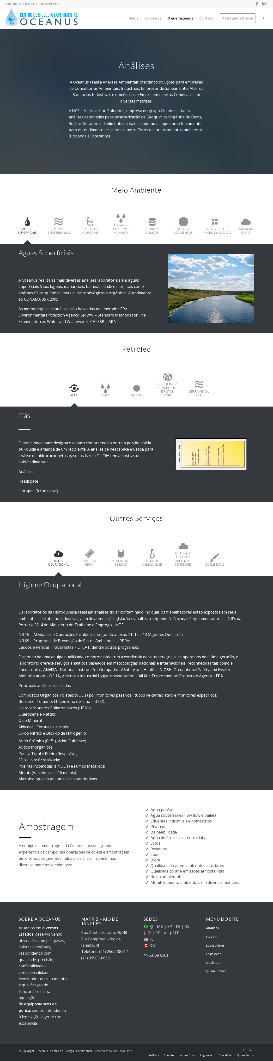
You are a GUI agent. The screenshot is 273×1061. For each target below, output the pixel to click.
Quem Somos (216, 971)
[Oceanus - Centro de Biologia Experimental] (42, 18)
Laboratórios (215, 945)
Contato (212, 937)
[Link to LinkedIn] (263, 3)
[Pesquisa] (263, 18)
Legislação (213, 954)
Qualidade (213, 962)
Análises (212, 928)
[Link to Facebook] (256, 3)
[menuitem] (133, 18)
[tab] (27, 228)
